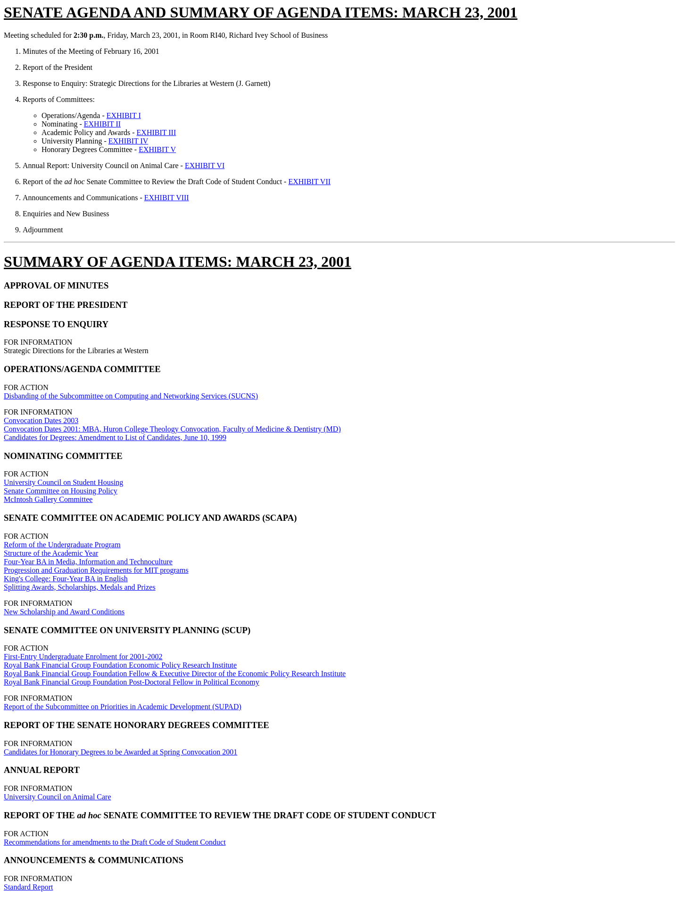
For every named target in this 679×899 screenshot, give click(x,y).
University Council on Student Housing (63, 482)
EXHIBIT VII (309, 182)
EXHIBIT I (124, 115)
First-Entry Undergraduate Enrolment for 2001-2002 (83, 657)
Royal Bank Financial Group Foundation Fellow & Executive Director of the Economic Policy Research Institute (175, 674)
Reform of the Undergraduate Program (62, 545)
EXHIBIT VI (204, 165)
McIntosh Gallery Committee (48, 499)
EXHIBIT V (157, 149)
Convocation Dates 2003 (41, 420)
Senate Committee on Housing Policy (60, 491)
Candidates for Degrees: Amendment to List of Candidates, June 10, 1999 (115, 437)
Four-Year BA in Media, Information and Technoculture (88, 562)
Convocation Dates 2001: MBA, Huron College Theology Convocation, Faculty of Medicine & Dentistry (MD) (172, 429)
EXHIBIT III (156, 132)
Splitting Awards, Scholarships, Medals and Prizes (80, 587)
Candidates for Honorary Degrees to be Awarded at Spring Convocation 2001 (120, 752)
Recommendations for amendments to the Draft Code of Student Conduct (115, 842)
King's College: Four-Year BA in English (66, 579)
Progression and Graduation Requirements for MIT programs (96, 570)
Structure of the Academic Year (51, 553)
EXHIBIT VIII (166, 198)
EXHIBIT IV (128, 141)
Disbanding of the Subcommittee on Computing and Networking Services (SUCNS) (131, 396)
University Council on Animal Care (57, 797)
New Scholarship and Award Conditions (64, 612)
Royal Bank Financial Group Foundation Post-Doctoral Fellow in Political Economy (131, 682)
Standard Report (28, 887)
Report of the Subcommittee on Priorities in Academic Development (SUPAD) (122, 707)
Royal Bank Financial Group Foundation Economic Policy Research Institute (120, 665)
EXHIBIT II (102, 124)
